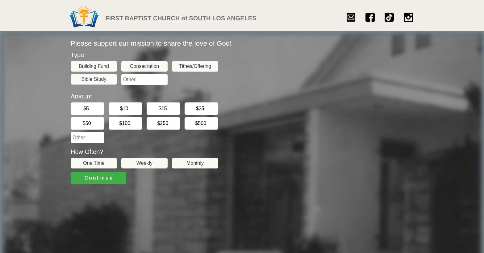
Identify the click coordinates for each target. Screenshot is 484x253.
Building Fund (94, 66)
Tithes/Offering (195, 66)
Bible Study (93, 79)
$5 (87, 108)
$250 (164, 123)
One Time (93, 163)
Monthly (195, 163)
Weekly (144, 163)
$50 (88, 123)
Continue (98, 177)
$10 (125, 108)
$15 (164, 108)
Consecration (144, 66)
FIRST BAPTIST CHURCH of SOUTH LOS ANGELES (180, 18)
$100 (126, 123)
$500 (202, 123)
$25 (201, 108)
